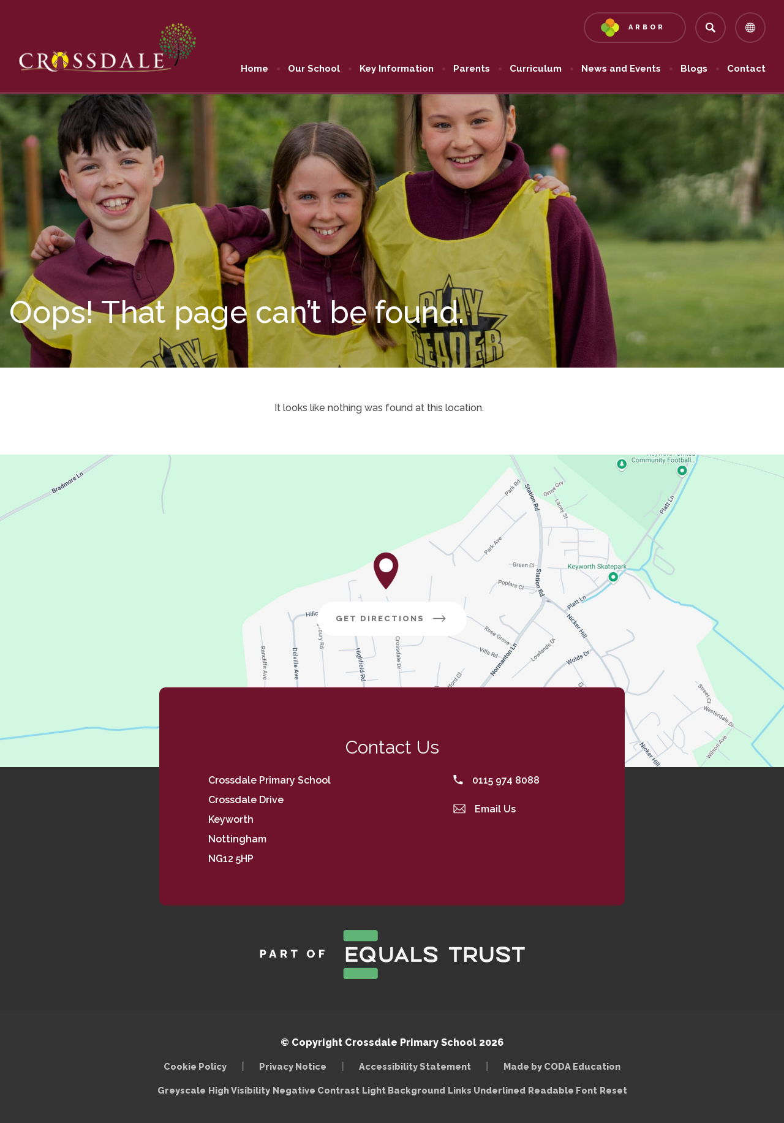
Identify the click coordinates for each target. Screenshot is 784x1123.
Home (254, 68)
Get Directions (392, 618)
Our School (314, 68)
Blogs (693, 68)
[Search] (710, 27)
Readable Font (562, 1090)
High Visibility (239, 1090)
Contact (746, 68)
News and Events (621, 68)
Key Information (397, 68)
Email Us (484, 809)
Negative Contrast (316, 1090)
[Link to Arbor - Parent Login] (635, 27)
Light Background (403, 1090)
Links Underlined (487, 1090)
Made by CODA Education (561, 1066)
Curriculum (536, 68)
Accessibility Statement (415, 1066)
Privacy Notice (292, 1066)
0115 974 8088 (496, 780)
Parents (471, 68)
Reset (613, 1090)
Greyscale (181, 1090)
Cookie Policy (195, 1066)
